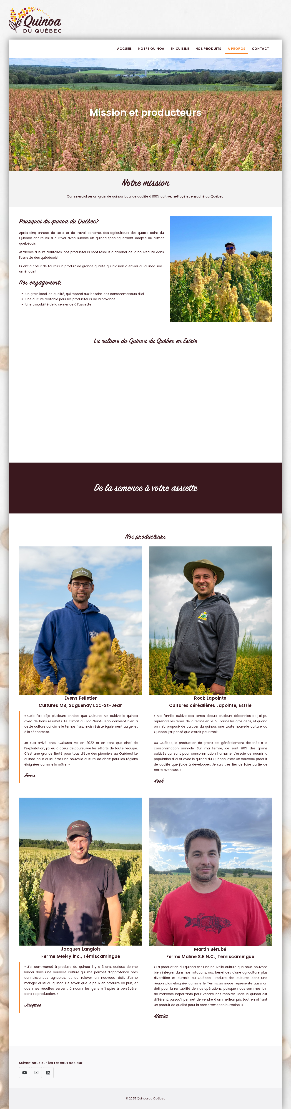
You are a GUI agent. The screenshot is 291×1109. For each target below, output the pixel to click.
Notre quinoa (151, 48)
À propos (237, 48)
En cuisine (180, 48)
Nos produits (208, 48)
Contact (260, 48)
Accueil (124, 48)
